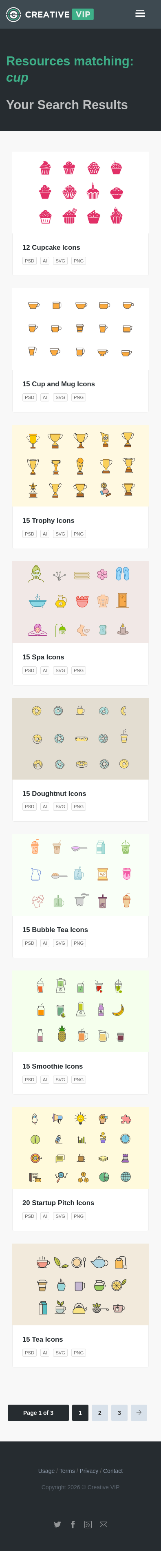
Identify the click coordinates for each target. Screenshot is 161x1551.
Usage (46, 1471)
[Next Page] (139, 1413)
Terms (67, 1471)
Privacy (88, 1471)
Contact (113, 1471)
